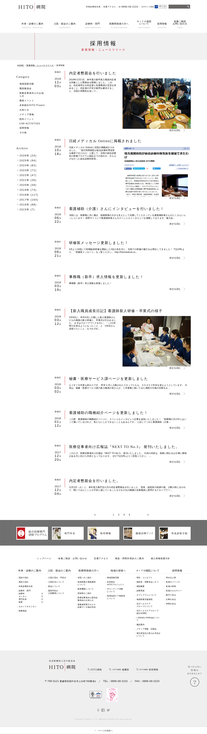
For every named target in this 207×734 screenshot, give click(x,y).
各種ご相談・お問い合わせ (72, 558)
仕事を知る (171, 599)
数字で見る (171, 595)
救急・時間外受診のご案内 (129, 558)
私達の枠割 (171, 586)
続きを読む (175, 130)
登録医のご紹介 (85, 593)
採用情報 (24, 128)
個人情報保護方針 (160, 558)
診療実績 (141, 591)
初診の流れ (24, 577)
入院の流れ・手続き (57, 577)
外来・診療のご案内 (29, 570)
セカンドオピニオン (28, 606)
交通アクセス (109, 7)
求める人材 (171, 577)
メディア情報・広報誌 (147, 629)
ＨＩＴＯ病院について (147, 570)
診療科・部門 (25, 591)
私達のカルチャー (174, 591)
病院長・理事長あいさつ (148, 582)
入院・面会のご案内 (59, 570)
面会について (54, 586)
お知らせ (24, 110)
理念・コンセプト (145, 577)
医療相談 (23, 611)
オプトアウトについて (147, 595)
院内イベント (26, 119)
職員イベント (26, 100)
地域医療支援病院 (145, 599)
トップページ (44, 558)
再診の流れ (24, 582)
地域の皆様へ (118, 570)
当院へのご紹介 (85, 577)
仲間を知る (171, 604)
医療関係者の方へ (88, 570)
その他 (23, 132)
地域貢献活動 (26, 84)
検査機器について (86, 589)
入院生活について (56, 582)
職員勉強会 (25, 88)
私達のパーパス (173, 582)
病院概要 (141, 586)
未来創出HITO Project (32, 105)
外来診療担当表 (93, 7)
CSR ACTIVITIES (29, 123)
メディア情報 (26, 114)
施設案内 (141, 624)
